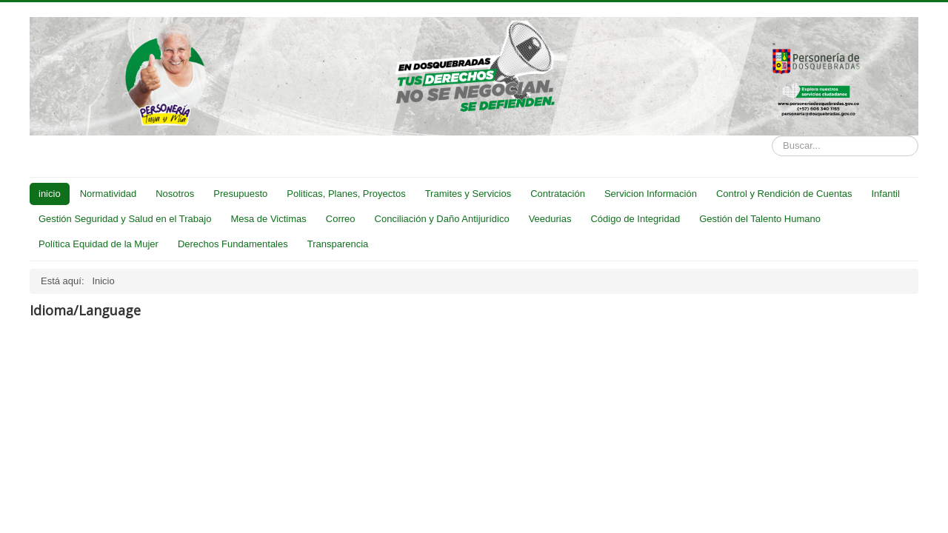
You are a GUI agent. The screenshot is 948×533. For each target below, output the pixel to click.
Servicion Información (650, 193)
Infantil (885, 193)
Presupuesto (240, 193)
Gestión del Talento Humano (760, 218)
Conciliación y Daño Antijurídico (442, 218)
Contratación (557, 193)
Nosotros (175, 193)
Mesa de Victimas (268, 218)
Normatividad (108, 193)
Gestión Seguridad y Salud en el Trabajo (125, 218)
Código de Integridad (635, 218)
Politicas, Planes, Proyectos (346, 193)
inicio (50, 193)
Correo (341, 218)
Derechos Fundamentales (233, 243)
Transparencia (338, 243)
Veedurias (550, 218)
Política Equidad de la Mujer (98, 243)
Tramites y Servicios (468, 193)
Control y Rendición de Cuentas (784, 193)
